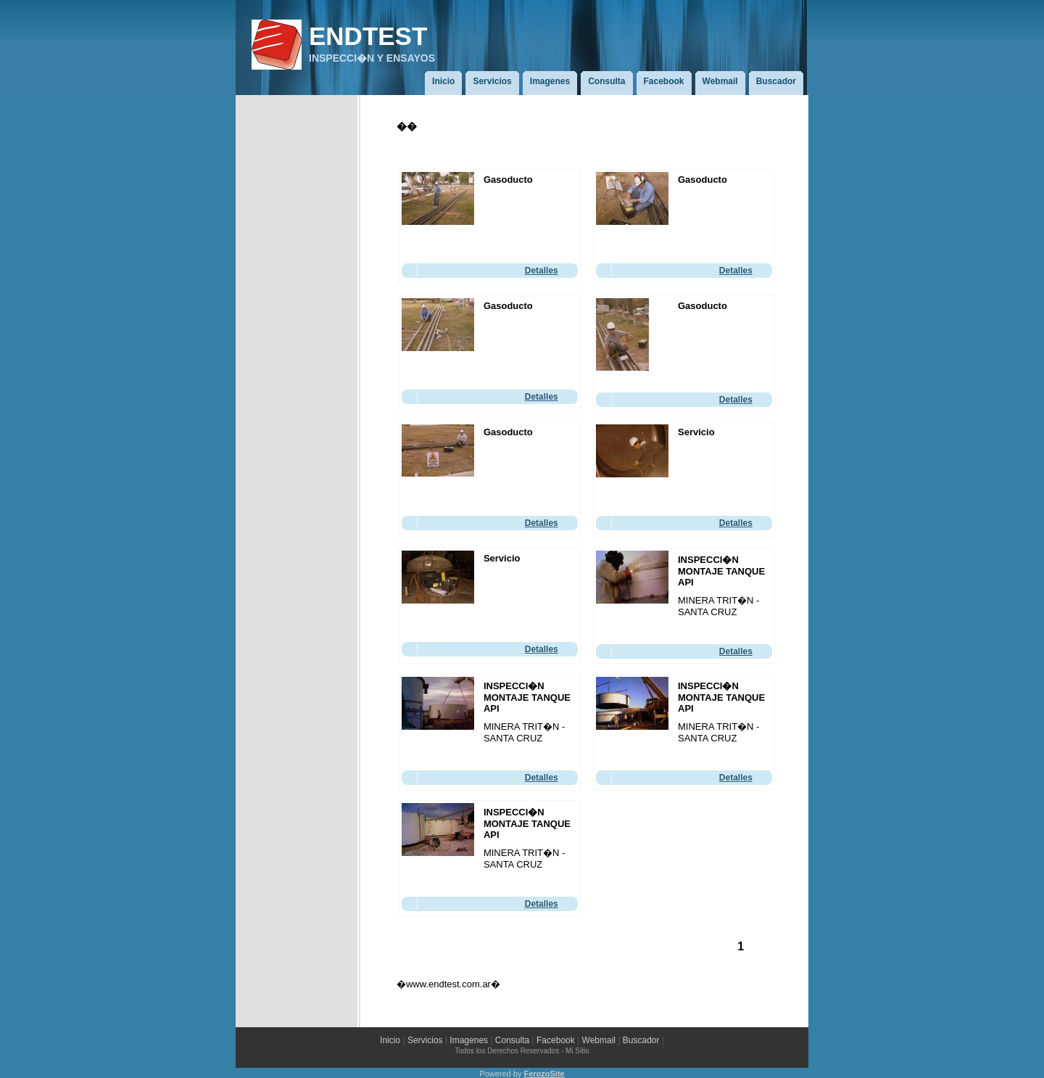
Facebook (555, 1040)
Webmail (600, 1040)
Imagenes (469, 1040)
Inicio (390, 1040)
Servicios (425, 1040)
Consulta (512, 1040)
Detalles (541, 271)
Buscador (641, 1040)
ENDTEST (368, 36)
